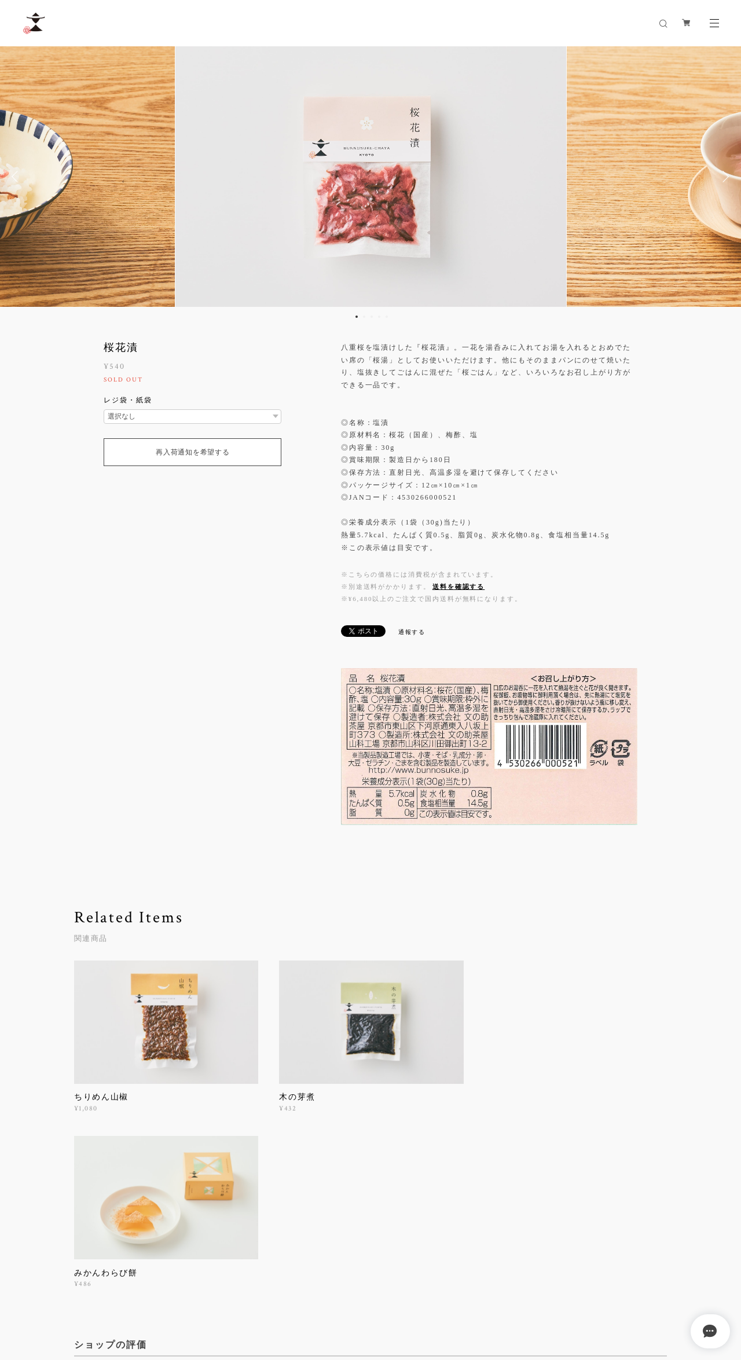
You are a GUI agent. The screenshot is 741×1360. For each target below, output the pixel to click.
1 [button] (356, 317)
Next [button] (723, 176)
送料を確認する (458, 586)
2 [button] (364, 317)
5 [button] (387, 317)
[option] (370, 176)
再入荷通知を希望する (192, 452)
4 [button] (379, 317)
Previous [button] (17, 176)
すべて (110, 1194)
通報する (412, 632)
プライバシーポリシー (122, 1296)
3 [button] (371, 317)
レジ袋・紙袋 (128, 400)
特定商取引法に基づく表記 (210, 1296)
